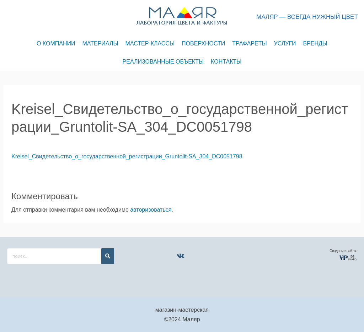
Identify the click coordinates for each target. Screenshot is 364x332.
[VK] (180, 255)
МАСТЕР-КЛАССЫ (150, 43)
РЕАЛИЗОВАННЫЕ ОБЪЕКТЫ (163, 62)
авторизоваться (150, 210)
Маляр (191, 319)
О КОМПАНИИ (56, 43)
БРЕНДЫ (315, 43)
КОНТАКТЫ (226, 62)
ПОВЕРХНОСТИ (203, 43)
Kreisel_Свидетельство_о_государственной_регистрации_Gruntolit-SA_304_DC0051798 (126, 156)
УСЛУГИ (285, 43)
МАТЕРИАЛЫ (100, 43)
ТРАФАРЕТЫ (249, 43)
